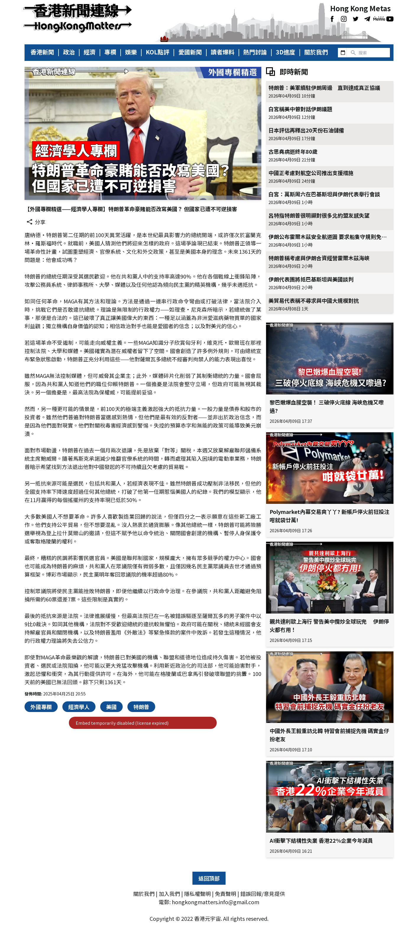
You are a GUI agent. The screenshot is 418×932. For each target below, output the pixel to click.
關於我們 (316, 52)
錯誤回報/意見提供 (262, 893)
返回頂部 (209, 878)
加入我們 (169, 893)
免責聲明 (225, 893)
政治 (69, 52)
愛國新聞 (190, 52)
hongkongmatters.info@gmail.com (215, 902)
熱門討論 (255, 52)
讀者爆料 (222, 52)
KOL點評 (157, 52)
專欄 (110, 52)
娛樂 (131, 52)
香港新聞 (42, 52)
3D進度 (285, 52)
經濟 (89, 52)
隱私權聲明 (197, 893)
